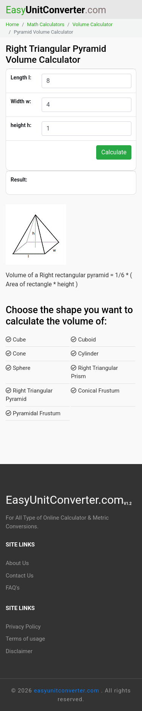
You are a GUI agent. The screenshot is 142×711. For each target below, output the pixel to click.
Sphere (18, 368)
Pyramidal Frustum (33, 413)
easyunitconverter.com (67, 690)
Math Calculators (45, 24)
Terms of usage (25, 638)
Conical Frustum (95, 390)
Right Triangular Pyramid (29, 395)
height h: (21, 125)
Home (12, 24)
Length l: (21, 78)
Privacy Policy (23, 626)
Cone (16, 353)
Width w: (21, 101)
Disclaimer (19, 651)
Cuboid (83, 339)
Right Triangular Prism (94, 372)
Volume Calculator (92, 24)
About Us (17, 563)
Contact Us (20, 575)
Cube (16, 339)
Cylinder (84, 353)
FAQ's (13, 587)
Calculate (113, 152)
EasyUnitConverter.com (69, 499)
